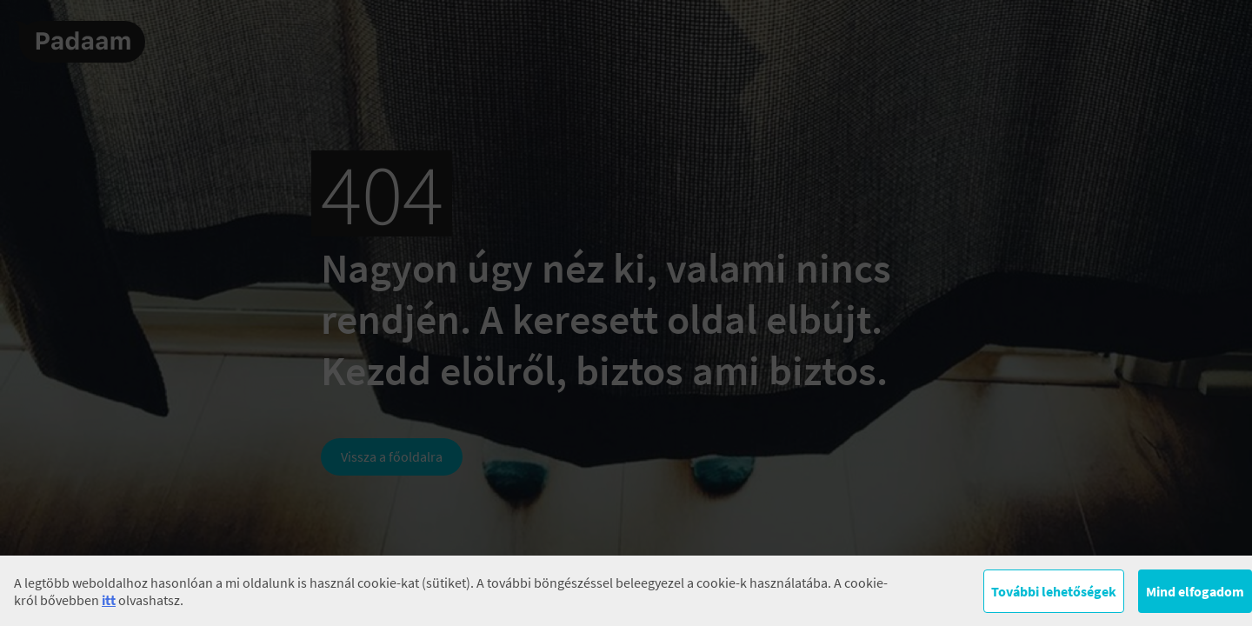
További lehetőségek (1053, 591)
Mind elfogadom (1195, 591)
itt (109, 600)
